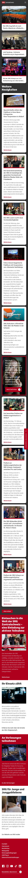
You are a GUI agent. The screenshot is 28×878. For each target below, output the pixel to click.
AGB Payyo (5, 855)
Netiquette (5, 850)
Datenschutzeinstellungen (10, 857)
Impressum (5, 846)
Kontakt (4, 844)
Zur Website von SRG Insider (11, 834)
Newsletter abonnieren (12, 872)
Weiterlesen (7, 150)
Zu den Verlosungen (8, 783)
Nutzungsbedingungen (9, 853)
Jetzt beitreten (13, 389)
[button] (25, 2)
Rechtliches (5, 848)
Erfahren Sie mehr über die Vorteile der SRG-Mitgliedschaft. (13, 729)
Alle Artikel (7, 611)
